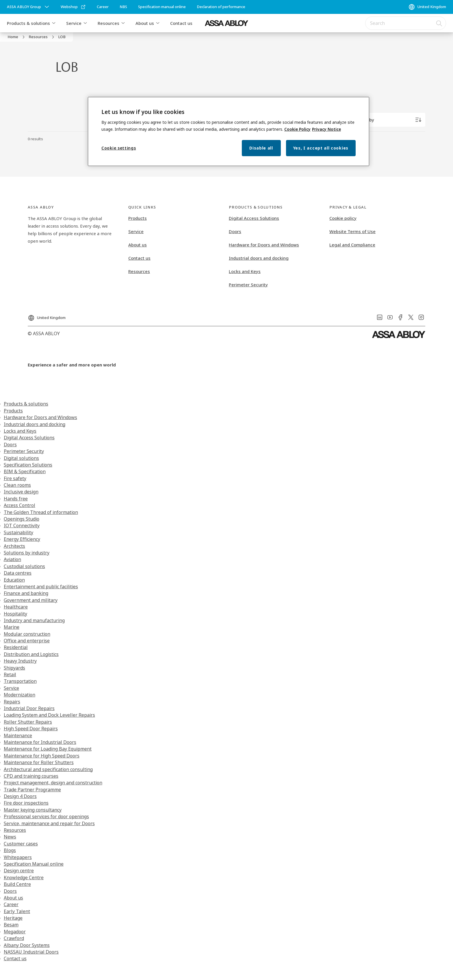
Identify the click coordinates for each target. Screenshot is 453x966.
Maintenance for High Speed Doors (41, 756)
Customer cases (21, 843)
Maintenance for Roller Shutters (39, 762)
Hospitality (15, 614)
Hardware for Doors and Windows (264, 245)
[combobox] (405, 23)
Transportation (20, 681)
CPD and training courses (31, 776)
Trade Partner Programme (32, 789)
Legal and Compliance (352, 245)
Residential (16, 647)
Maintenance (18, 735)
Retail (10, 674)
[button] (54, 23)
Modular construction (27, 634)
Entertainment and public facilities (41, 586)
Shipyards (14, 668)
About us (144, 23)
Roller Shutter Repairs (28, 722)
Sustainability (18, 532)
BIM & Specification (25, 471)
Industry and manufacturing (34, 620)
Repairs (12, 701)
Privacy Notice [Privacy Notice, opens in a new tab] (326, 129)
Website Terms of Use (352, 231)
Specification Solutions (28, 465)
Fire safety (15, 478)
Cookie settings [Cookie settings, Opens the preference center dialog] (118, 148)
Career (11, 904)
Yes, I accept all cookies (321, 148)
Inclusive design (21, 491)
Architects (14, 546)
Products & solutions (28, 23)
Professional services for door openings (46, 816)
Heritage (13, 918)
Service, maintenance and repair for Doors (49, 823)
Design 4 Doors (20, 796)
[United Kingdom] (427, 7)
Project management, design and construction (53, 782)
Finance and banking (26, 593)
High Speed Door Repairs (31, 728)
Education (14, 580)
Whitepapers (18, 857)
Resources (108, 23)
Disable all (261, 148)
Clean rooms (17, 485)
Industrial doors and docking (259, 258)
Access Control (19, 505)
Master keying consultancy (33, 810)
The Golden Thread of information (41, 512)
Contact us (181, 23)
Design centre (19, 870)
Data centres (17, 573)
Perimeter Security (248, 284)
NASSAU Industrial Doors (31, 952)
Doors (235, 231)
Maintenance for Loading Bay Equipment (48, 749)
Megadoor (15, 931)
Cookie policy (343, 218)
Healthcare (16, 607)
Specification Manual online (34, 864)
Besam (11, 924)
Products (137, 218)
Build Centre (17, 884)
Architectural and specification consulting (48, 769)
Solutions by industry (26, 553)
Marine (11, 627)
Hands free (16, 498)
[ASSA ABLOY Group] (28, 6)
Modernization (19, 695)
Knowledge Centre (24, 877)
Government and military (30, 600)
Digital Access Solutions (254, 218)
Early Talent (17, 911)
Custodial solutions (24, 566)
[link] (73, 6)
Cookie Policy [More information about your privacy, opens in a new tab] (297, 129)
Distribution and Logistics (31, 654)
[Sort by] (390, 120)
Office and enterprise (27, 640)
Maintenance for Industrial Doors (40, 742)
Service (73, 23)
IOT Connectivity (22, 525)
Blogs (10, 850)
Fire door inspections (26, 803)
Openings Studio (21, 519)
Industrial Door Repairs (29, 708)
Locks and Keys (245, 271)
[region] (229, 131)
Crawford (14, 938)
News (10, 837)
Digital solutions (21, 458)
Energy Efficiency (22, 539)
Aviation (12, 559)
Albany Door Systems (27, 945)
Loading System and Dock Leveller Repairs (49, 715)
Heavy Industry (20, 661)
